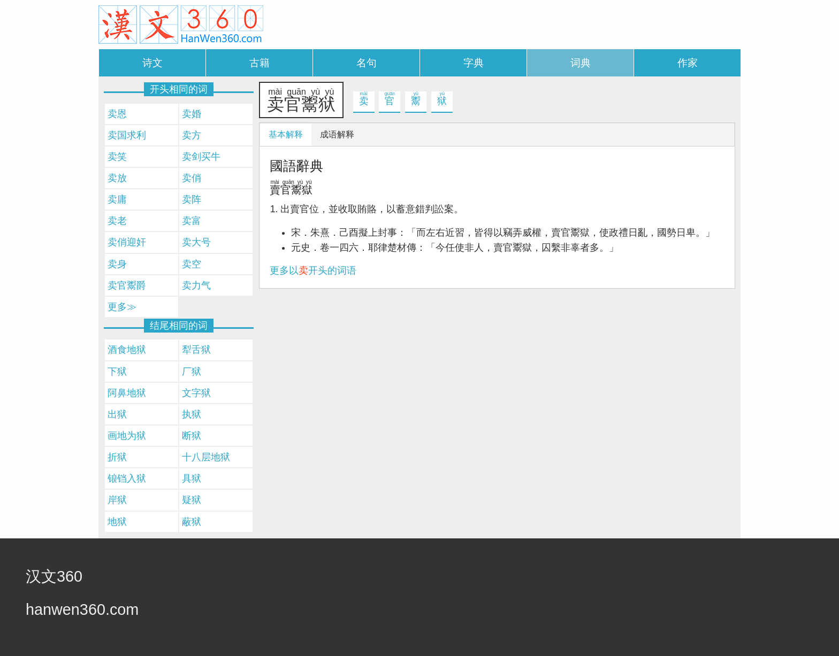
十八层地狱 (206, 457)
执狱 (191, 414)
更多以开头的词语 (313, 270)
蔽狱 (191, 521)
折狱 (117, 457)
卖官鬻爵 (127, 285)
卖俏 (191, 178)
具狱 (191, 478)
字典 (473, 62)
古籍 (259, 62)
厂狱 (191, 371)
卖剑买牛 (201, 156)
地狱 (117, 521)
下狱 (117, 371)
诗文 (152, 62)
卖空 (191, 264)
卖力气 (196, 285)
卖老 (117, 220)
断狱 (191, 435)
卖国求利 (127, 135)
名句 (366, 62)
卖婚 (191, 114)
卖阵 (191, 199)
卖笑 (117, 156)
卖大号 (196, 242)
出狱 (117, 414)
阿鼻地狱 (127, 393)
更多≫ (122, 307)
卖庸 (117, 199)
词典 (580, 62)
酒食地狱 (127, 349)
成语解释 (337, 134)
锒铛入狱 (127, 478)
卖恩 (117, 114)
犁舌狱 (196, 349)
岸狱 (117, 500)
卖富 (191, 220)
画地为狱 (127, 435)
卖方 (191, 135)
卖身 (117, 264)
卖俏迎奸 (127, 242)
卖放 (117, 178)
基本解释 (286, 134)
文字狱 (196, 393)
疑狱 (191, 500)
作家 (687, 62)
